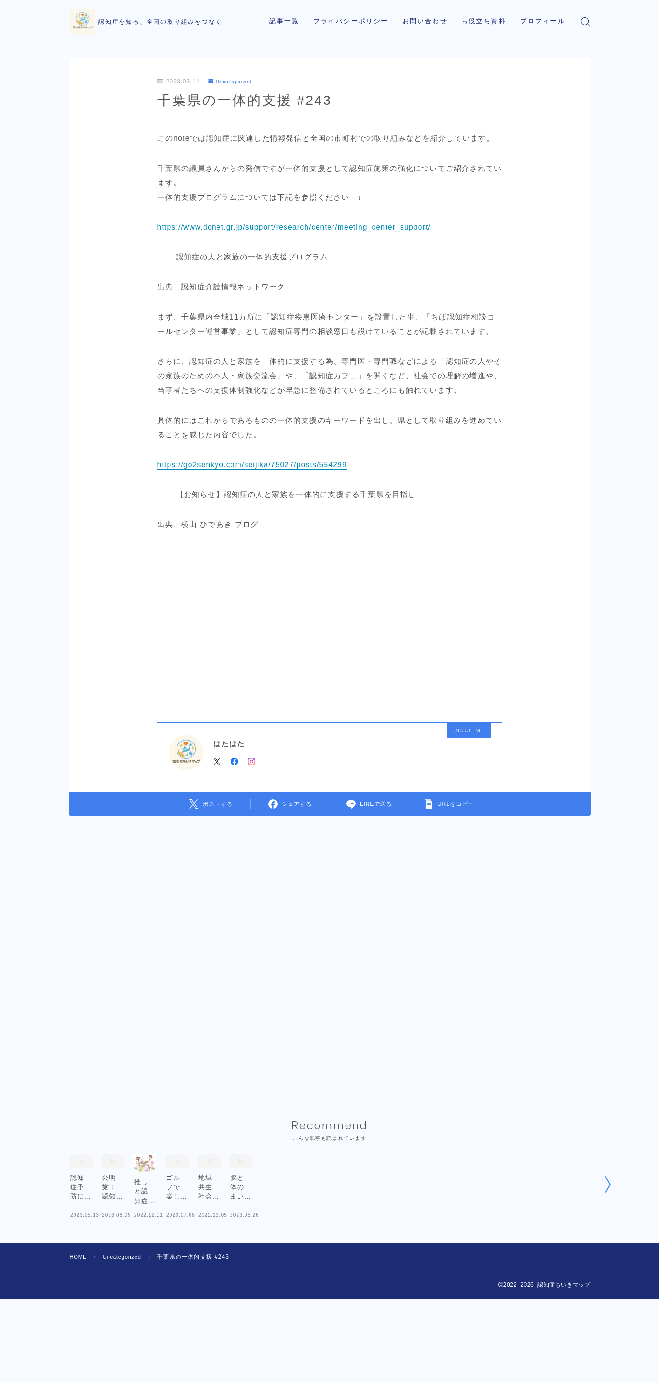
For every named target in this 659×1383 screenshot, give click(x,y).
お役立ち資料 (483, 21)
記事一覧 (284, 21)
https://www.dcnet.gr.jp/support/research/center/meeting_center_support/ (297, 227)
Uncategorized (233, 81)
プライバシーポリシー (350, 21)
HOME (79, 1309)
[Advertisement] (329, 623)
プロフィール (542, 21)
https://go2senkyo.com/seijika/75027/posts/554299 (254, 465)
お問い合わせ (425, 21)
